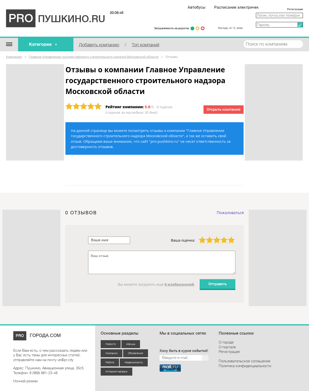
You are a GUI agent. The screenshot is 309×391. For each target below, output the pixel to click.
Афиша (130, 344)
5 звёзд (228, 236)
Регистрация (295, 9)
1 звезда (199, 236)
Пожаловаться (230, 212)
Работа (109, 362)
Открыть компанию (223, 110)
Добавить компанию (99, 44)
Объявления (135, 353)
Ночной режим (25, 381)
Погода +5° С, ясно (230, 28)
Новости (110, 344)
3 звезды (214, 236)
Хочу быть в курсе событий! (184, 351)
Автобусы (196, 7)
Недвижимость (134, 362)
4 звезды (221, 236)
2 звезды (206, 236)
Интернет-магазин (116, 371)
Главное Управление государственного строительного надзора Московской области (94, 56)
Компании (14, 56)
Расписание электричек (236, 7)
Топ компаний (145, 44)
